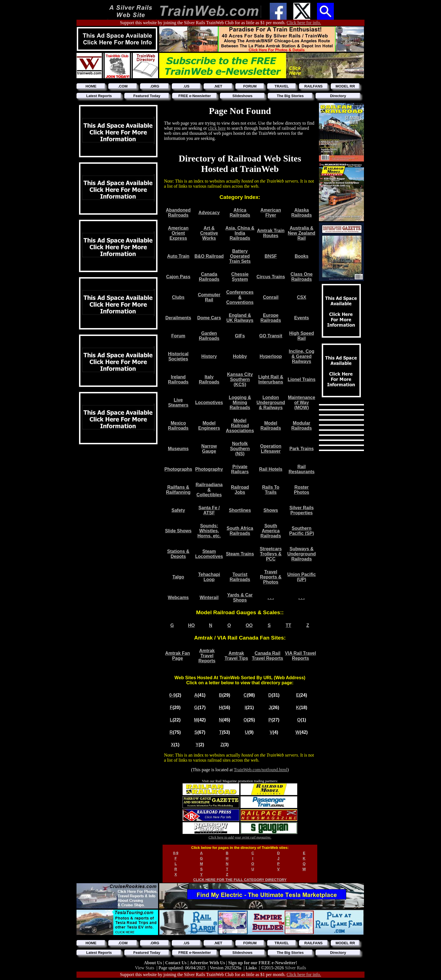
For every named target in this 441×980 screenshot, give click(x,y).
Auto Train (178, 256)
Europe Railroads (270, 318)
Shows (271, 510)
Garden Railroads (209, 336)
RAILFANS (313, 86)
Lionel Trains (302, 379)
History (209, 356)
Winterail (209, 597)
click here (217, 128)
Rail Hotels (270, 469)
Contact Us (176, 962)
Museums (178, 448)
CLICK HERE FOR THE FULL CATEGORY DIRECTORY (240, 880)
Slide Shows (178, 530)
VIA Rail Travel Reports (300, 656)
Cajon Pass (178, 276)
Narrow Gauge (209, 449)
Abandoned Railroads (178, 212)
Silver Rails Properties (301, 510)
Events (301, 317)
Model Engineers (209, 425)
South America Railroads (270, 530)
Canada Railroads (209, 277)
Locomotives (209, 402)
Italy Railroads (209, 379)
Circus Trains (270, 276)
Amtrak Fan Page (177, 656)
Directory (338, 96)
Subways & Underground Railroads (301, 553)
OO (249, 625)
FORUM (250, 86)
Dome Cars (209, 317)
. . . (270, 597)
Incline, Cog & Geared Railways (301, 356)
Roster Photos (301, 490)
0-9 (172, 695)
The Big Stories (290, 96)
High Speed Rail (301, 336)
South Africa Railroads (240, 531)
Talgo (178, 577)
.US (186, 86)
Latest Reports (99, 96)
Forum (178, 335)
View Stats (144, 967)
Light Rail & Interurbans (270, 379)
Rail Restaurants (301, 469)
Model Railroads (270, 425)
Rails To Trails (270, 490)
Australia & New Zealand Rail (301, 233)
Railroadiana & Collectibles (208, 489)
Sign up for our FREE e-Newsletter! (262, 962)
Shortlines (240, 510)
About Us (153, 962)
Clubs (178, 297)
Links (251, 967)
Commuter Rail (209, 297)
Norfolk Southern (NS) (240, 448)
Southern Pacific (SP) (301, 531)
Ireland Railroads (178, 379)
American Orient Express (178, 233)
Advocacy (209, 212)
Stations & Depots (178, 554)
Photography (209, 469)
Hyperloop (271, 356)
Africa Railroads (240, 212)
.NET (218, 86)
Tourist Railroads (240, 577)
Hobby (240, 356)
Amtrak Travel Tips (236, 656)
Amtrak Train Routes (271, 233)
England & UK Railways (239, 318)
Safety (178, 510)
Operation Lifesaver (271, 449)
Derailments (178, 317)
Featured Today (146, 96)
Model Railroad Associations (240, 425)
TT (288, 625)
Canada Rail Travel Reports (267, 656)
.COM (123, 86)
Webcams (178, 597)
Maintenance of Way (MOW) (301, 402)
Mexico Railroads (178, 425)
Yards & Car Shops (240, 597)
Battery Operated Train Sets (240, 256)
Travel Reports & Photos (270, 576)
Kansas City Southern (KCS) (240, 379)
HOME (91, 86)
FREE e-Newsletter (194, 96)
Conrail (270, 297)
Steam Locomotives (209, 554)
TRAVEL (281, 86)
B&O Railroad (209, 256)
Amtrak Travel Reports (206, 655)
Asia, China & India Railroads (239, 233)
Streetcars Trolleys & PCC (271, 553)
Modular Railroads (301, 425)
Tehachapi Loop (209, 577)
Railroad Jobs (240, 490)
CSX (301, 297)
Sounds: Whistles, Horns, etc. (209, 530)
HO (191, 625)
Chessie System (239, 277)
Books (302, 256)
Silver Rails (295, 967)
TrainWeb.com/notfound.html (260, 769)
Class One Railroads (301, 277)
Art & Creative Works (209, 233)
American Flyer (270, 212)
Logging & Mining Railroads (240, 402)
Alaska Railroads (301, 212)
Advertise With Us (208, 962)
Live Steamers (178, 402)
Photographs (178, 469)
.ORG (154, 86)
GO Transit (270, 335)
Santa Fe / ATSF (209, 510)
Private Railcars (240, 469)
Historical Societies (178, 356)
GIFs (240, 335)
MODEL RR (345, 86)
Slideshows (242, 96)
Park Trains (301, 448)
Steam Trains (240, 553)
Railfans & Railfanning (178, 490)
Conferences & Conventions (240, 297)
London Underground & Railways (270, 402)
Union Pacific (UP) (301, 577)
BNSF (271, 256)
